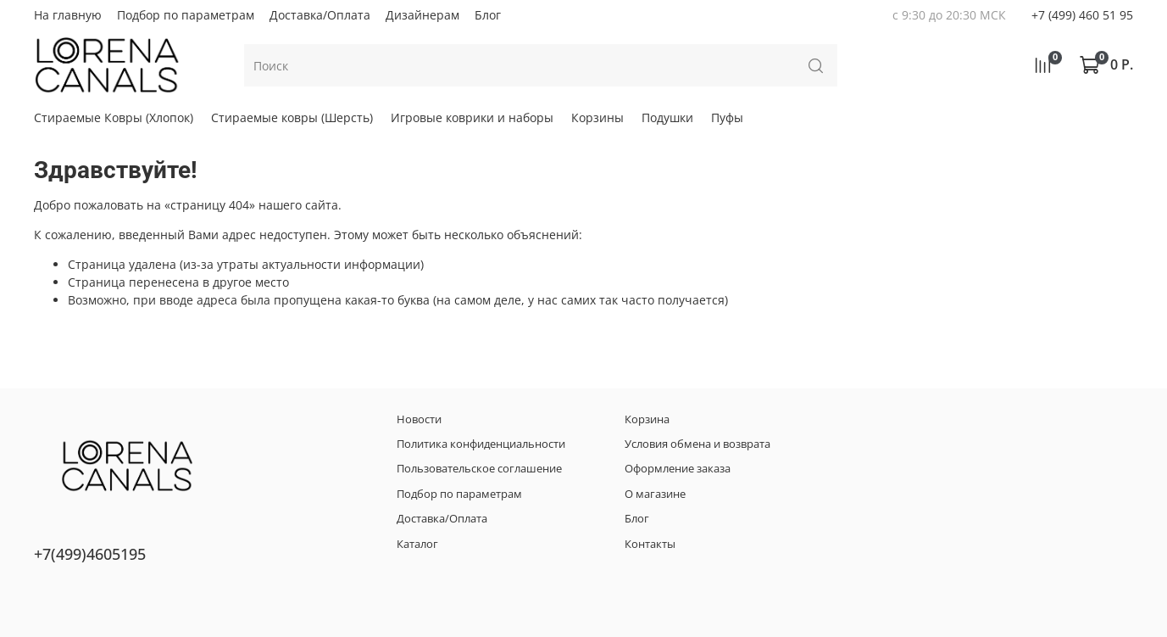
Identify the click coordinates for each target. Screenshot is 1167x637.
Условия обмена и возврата (697, 444)
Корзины (597, 117)
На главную (68, 15)
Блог (488, 15)
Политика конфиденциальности (481, 444)
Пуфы (727, 117)
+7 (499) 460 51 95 (1082, 15)
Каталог (417, 544)
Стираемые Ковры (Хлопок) (113, 117)
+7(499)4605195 (90, 554)
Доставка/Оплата (320, 15)
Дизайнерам (422, 15)
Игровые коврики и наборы (472, 117)
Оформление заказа (678, 468)
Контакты (650, 544)
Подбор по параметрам (185, 15)
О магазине (655, 494)
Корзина (647, 419)
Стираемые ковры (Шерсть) (292, 117)
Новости (419, 419)
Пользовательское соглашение (479, 468)
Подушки (667, 117)
